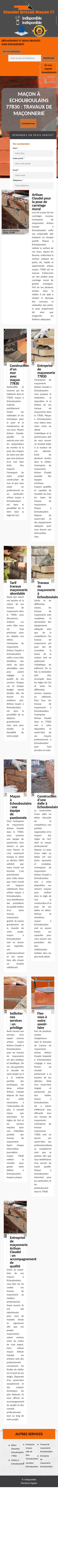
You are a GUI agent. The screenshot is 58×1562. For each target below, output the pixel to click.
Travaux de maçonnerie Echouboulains (45, 1448)
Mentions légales (29, 1483)
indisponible (31, 18)
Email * (16, 170)
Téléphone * (18, 180)
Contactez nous (28, 123)
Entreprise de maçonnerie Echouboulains (45, 1461)
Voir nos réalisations (11, 51)
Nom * (16, 148)
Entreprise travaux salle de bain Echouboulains (30, 1451)
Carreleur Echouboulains (30, 1465)
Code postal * (19, 158)
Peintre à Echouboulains (16, 1462)
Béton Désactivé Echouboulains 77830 (16, 1450)
